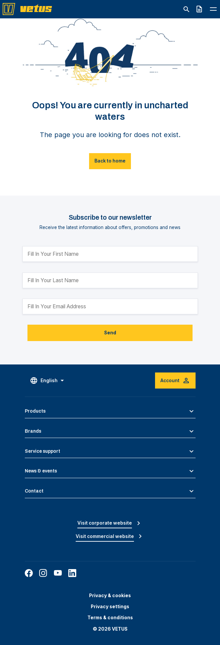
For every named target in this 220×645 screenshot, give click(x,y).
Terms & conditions (110, 617)
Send (110, 332)
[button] (110, 411)
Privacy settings (110, 606)
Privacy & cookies (110, 595)
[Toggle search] (186, 9)
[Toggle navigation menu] (213, 9)
